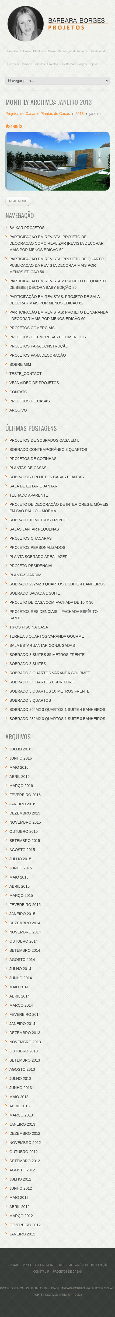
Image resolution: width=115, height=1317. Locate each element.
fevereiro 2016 (25, 795)
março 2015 (21, 895)
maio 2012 (19, 1197)
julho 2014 (20, 969)
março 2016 (21, 786)
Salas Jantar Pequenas (34, 529)
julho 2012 (20, 1179)
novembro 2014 (25, 932)
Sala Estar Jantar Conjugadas (42, 645)
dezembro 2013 (24, 1033)
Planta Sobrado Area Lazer (38, 556)
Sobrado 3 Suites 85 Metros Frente (47, 654)
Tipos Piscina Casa (28, 627)
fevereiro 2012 (25, 1225)
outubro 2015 (23, 831)
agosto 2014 (22, 959)
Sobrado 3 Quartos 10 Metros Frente (49, 691)
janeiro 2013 (22, 1124)
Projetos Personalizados (37, 547)
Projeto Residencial (31, 566)
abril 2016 (19, 776)
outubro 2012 (23, 1152)
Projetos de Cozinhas (33, 458)
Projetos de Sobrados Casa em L (44, 440)
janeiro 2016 (22, 804)
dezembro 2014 (24, 923)
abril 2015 (19, 886)
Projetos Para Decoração (37, 355)
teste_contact (25, 373)
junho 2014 (20, 978)
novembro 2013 (25, 1042)
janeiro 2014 (22, 1023)
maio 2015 (19, 877)
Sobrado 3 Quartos (30, 700)
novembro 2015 (25, 822)
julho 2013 (20, 1078)
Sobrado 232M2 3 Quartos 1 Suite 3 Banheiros (57, 719)
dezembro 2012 (24, 1133)
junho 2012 (20, 1188)
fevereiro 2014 (25, 1014)
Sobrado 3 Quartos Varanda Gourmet (49, 673)
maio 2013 (19, 1097)
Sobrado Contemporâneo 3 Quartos (48, 449)
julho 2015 (20, 859)
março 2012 (21, 1216)
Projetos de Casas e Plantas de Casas (37, 113)
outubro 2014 (23, 941)
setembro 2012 (24, 1161)
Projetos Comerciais (32, 328)
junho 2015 (20, 868)
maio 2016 (19, 767)
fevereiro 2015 (25, 904)
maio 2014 (19, 987)
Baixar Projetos (26, 228)
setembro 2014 (24, 950)
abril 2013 (19, 1106)
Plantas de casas (27, 468)
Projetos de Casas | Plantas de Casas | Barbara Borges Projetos (50, 1288)
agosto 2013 (22, 1069)
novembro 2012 (25, 1142)
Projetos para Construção (38, 346)
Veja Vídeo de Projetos (34, 383)
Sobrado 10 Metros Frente (38, 520)
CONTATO (18, 392)
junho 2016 (20, 758)
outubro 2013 (23, 1051)
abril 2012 (19, 1206)
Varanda (13, 125)
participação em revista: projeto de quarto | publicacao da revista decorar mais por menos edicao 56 (57, 265)
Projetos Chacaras (30, 538)
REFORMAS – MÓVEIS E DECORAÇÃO (83, 1265)
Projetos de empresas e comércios (47, 337)
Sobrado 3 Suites (27, 664)
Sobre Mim (20, 364)
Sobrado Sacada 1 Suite (34, 593)
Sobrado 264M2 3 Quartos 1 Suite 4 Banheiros (57, 709)
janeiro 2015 (22, 914)
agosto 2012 (22, 1170)
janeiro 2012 (22, 1234)
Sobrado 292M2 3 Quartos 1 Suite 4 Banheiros (57, 584)
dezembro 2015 (24, 813)
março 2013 (21, 1115)
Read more (18, 201)
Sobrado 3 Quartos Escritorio (42, 682)
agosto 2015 (22, 850)
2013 (79, 113)
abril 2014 (19, 996)
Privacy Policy (71, 1294)
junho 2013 (20, 1088)
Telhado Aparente (28, 495)
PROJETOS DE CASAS (29, 401)
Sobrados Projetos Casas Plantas (46, 477)
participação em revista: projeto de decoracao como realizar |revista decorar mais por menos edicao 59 (56, 243)
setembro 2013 (24, 1060)
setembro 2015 (24, 840)
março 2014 (21, 1005)
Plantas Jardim (25, 575)
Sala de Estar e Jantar (33, 486)
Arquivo (18, 410)
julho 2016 (20, 749)
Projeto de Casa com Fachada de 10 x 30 (51, 602)
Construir (41, 1271)
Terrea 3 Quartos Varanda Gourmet (47, 636)
